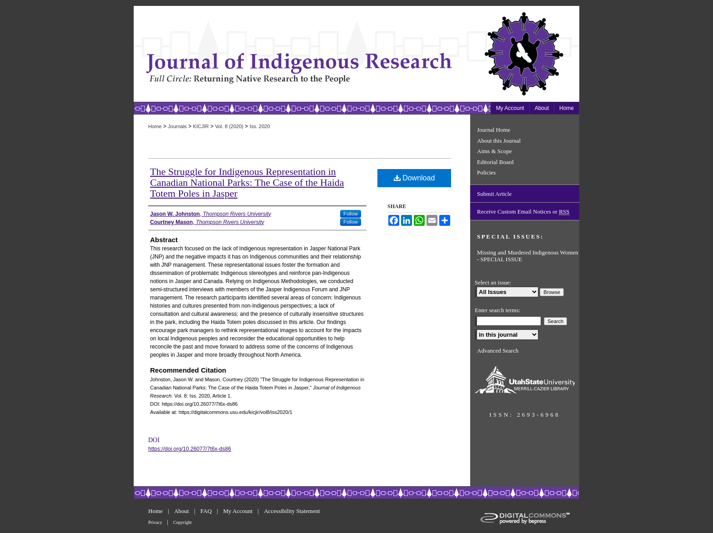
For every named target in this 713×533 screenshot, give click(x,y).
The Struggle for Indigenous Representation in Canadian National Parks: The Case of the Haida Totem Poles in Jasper (247, 182)
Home (154, 126)
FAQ (207, 511)
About (182, 511)
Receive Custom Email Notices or (523, 211)
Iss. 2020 (260, 126)
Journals (177, 126)
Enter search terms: (497, 310)
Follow (350, 213)
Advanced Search (497, 350)
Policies (486, 172)
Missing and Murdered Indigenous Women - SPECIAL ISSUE (527, 256)
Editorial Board (495, 162)
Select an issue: (493, 282)
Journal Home (493, 129)
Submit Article (494, 193)
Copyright (182, 522)
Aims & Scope (494, 151)
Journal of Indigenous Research (302, 54)
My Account (238, 511)
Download (414, 178)
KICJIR (201, 126)
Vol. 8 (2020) (229, 126)
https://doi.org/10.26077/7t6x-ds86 (189, 449)
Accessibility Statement (292, 511)
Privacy (155, 522)
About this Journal (499, 140)
